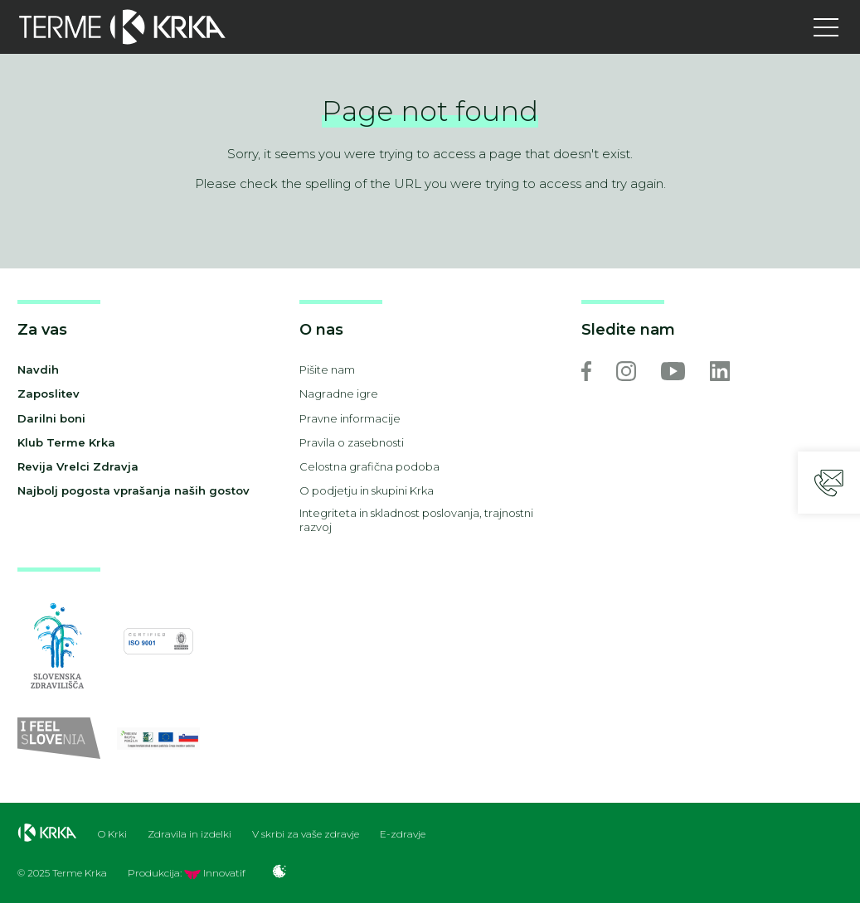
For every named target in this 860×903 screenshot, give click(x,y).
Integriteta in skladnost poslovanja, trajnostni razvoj (416, 520)
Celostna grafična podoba (369, 466)
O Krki (112, 834)
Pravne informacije (350, 418)
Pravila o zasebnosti (351, 442)
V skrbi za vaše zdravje (305, 834)
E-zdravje (402, 834)
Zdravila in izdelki (189, 834)
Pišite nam (327, 369)
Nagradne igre (338, 393)
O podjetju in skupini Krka (366, 490)
